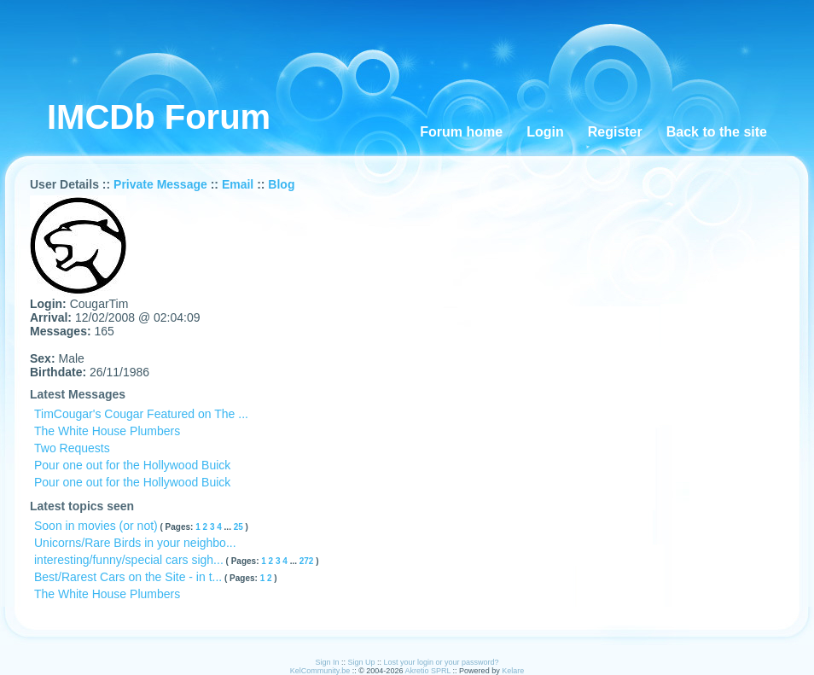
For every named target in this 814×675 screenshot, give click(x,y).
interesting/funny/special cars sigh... (129, 560)
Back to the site (716, 132)
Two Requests (72, 448)
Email (237, 184)
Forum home (461, 132)
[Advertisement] (419, 51)
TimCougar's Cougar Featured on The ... (141, 414)
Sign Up (361, 662)
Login (545, 132)
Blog (281, 184)
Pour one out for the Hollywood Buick (132, 465)
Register (615, 132)
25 (240, 527)
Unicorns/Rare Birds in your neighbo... (135, 543)
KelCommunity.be (321, 670)
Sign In (327, 662)
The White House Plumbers (107, 431)
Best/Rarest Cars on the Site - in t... (128, 577)
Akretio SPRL (428, 670)
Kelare (513, 670)
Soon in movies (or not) (96, 525)
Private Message (160, 184)
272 (307, 561)
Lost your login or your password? (441, 662)
